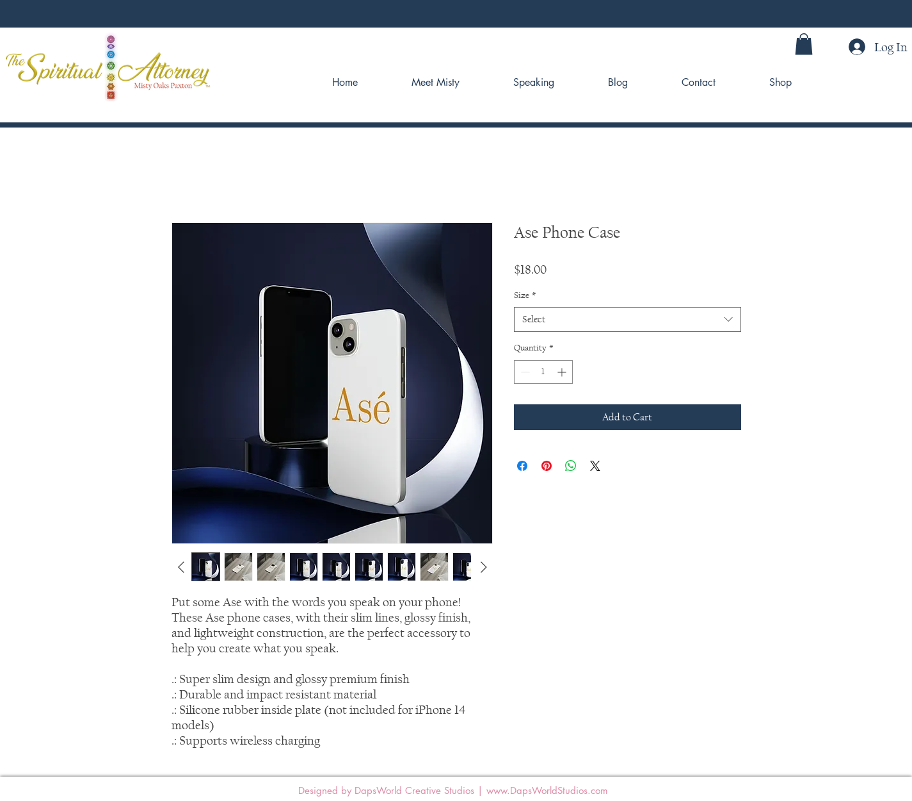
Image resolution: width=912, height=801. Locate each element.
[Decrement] (524, 372)
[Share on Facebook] (522, 466)
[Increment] (563, 372)
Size (525, 295)
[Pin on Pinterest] (546, 466)
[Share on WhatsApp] (571, 466)
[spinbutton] (543, 372)
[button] (804, 43)
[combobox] (627, 319)
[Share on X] (595, 466)
